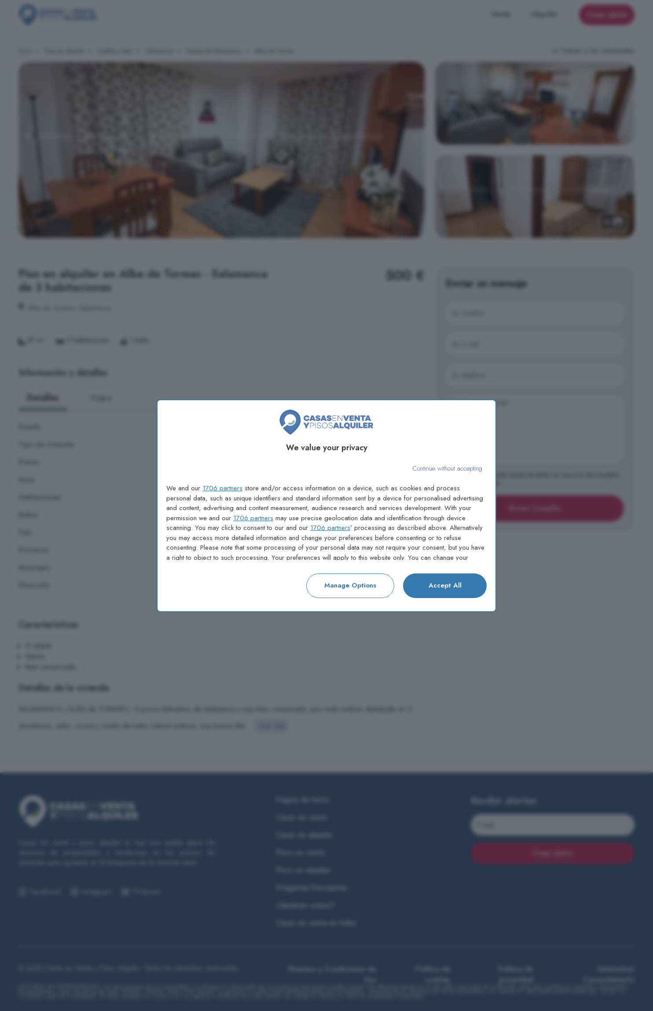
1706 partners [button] (222, 488)
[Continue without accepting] (447, 468)
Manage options (350, 585)
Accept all (445, 585)
